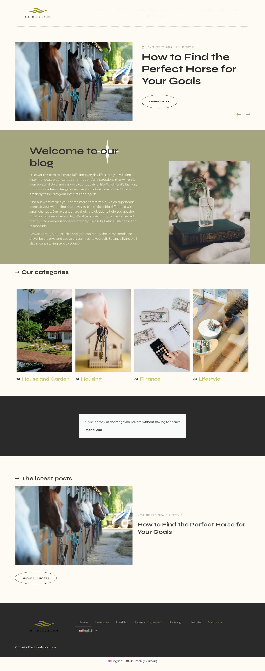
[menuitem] (157, 16)
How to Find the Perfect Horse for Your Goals (189, 69)
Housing (182, 9)
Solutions (229, 9)
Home (80, 9)
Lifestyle (205, 9)
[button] (238, 114)
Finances (100, 9)
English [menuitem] (116, 661)
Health (122, 9)
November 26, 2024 (157, 47)
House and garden (151, 9)
